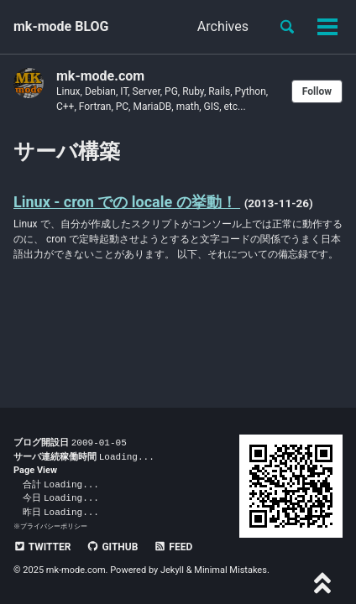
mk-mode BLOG (61, 26)
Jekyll (172, 570)
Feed (173, 547)
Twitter (42, 547)
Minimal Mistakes (230, 570)
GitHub (112, 547)
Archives (223, 26)
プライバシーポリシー (53, 526)
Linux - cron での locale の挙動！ (126, 202)
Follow (317, 91)
